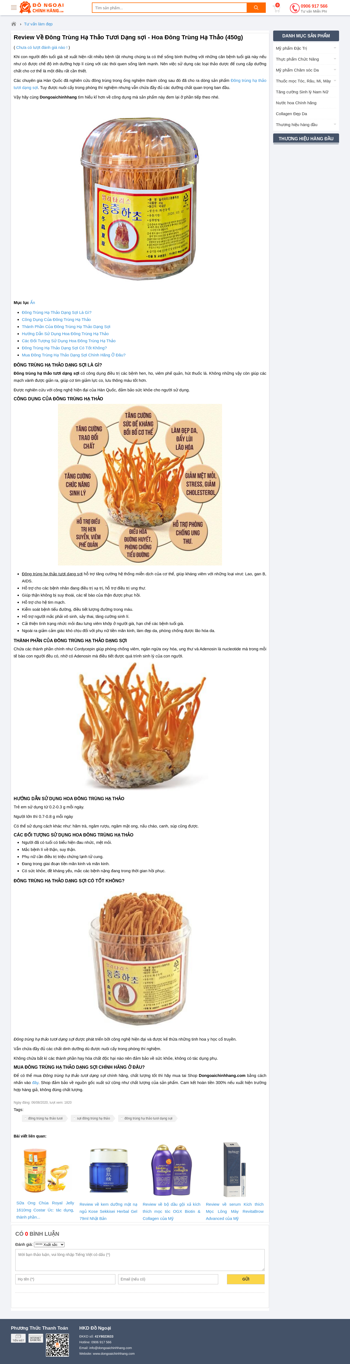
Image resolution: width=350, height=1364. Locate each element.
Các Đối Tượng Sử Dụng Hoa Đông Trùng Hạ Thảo (69, 340)
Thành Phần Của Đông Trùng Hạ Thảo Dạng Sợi (66, 326)
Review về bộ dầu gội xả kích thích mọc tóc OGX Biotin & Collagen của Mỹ (171, 1211)
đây (35, 1082)
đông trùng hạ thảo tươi (45, 1118)
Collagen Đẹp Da (291, 113)
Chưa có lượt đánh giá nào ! (41, 47)
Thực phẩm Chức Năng (297, 59)
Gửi (245, 1279)
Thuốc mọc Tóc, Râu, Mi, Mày (303, 81)
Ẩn (32, 302)
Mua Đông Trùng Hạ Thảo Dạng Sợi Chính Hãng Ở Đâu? (74, 355)
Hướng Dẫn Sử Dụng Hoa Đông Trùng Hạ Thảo (65, 333)
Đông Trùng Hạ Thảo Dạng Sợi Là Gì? (57, 312)
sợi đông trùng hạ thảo (93, 1118)
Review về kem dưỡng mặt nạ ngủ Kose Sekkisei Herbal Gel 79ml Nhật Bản (108, 1211)
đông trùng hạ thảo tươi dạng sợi (148, 1118)
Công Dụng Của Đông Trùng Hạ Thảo (56, 319)
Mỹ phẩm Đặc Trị (291, 48)
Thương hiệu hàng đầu (296, 124)
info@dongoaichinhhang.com (110, 1348)
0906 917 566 (314, 9)
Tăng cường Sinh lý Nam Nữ (302, 92)
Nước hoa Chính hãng (296, 102)
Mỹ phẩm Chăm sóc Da (297, 70)
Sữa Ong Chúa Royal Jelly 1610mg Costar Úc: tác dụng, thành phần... (45, 1210)
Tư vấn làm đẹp (38, 24)
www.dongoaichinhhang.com (114, 1354)
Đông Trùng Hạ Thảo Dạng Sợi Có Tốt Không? (64, 348)
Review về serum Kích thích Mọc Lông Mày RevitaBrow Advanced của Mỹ (235, 1211)
